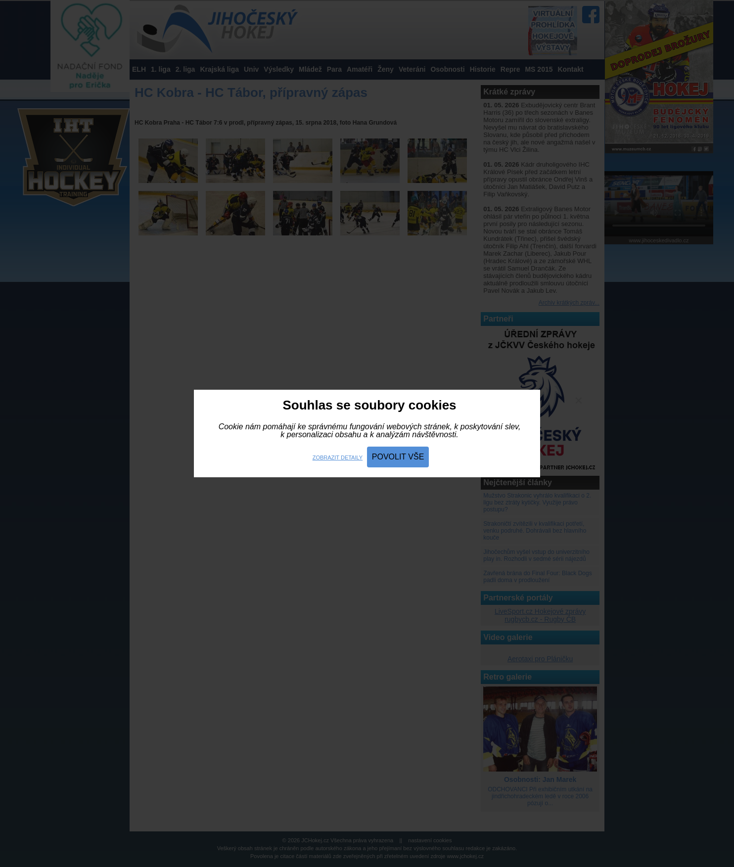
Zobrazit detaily (338, 457)
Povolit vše (398, 457)
